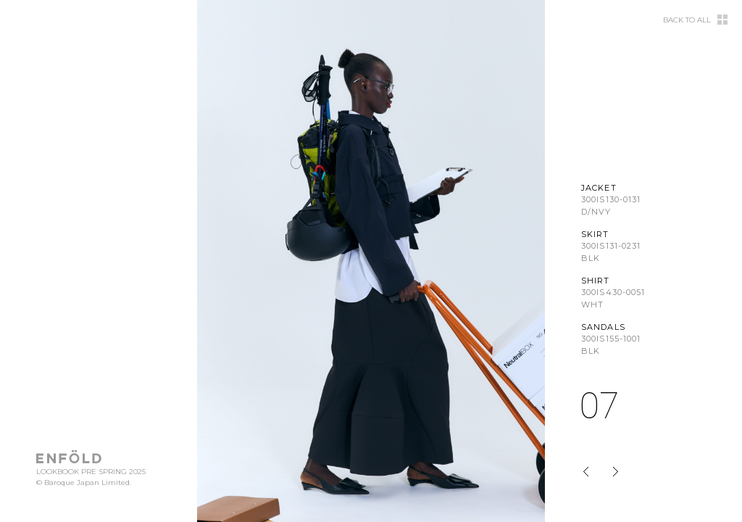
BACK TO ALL (687, 20)
